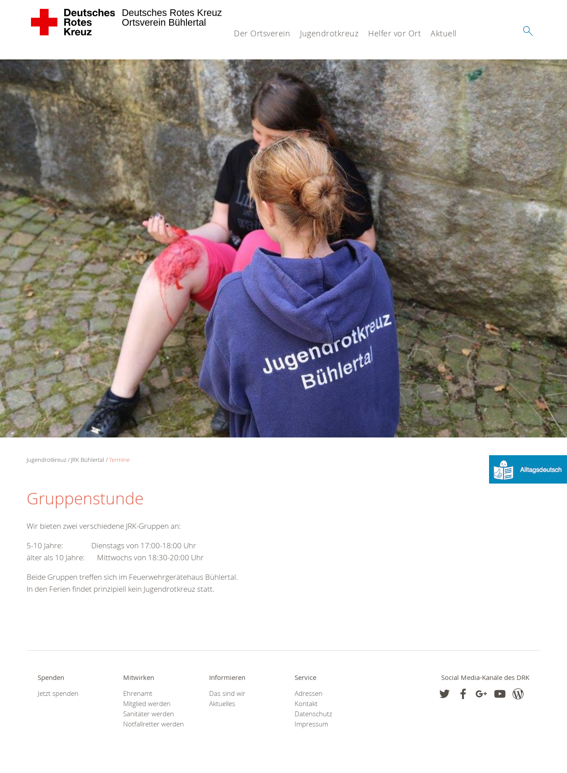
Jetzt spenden (58, 693)
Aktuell (444, 33)
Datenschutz (313, 714)
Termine (119, 460)
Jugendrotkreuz (329, 33)
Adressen (308, 693)
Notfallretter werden (153, 724)
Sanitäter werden (148, 714)
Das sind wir (227, 693)
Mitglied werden (147, 703)
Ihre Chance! (258, 63)
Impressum (311, 724)
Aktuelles (222, 703)
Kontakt (306, 703)
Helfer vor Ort (394, 33)
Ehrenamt (137, 693)
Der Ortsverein (262, 33)
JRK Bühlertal (87, 460)
